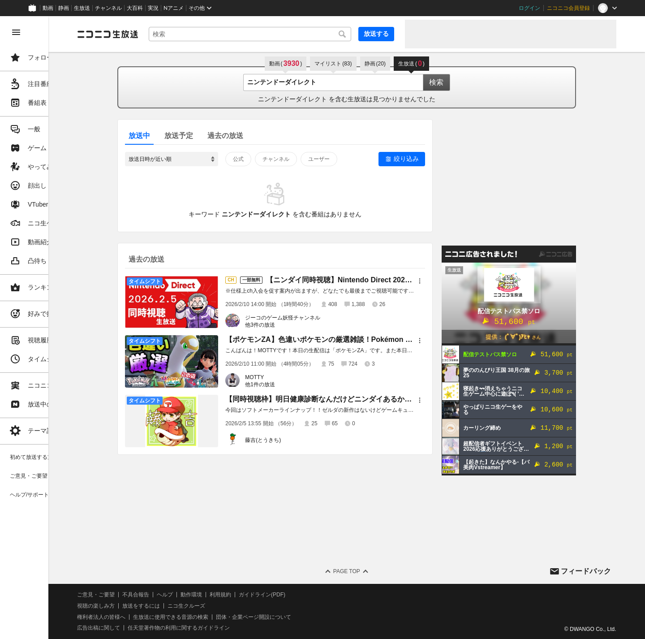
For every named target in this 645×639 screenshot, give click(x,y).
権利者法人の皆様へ (153, 617)
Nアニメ (173, 8)
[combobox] (276, 34)
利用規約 (272, 594)
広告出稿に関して (150, 628)
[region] (50, 327)
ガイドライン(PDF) (314, 594)
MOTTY (280, 377)
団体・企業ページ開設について (305, 617)
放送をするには (193, 606)
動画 (48, 8)
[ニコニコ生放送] (159, 34)
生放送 (82, 8)
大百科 (135, 8)
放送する (376, 33)
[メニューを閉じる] (16, 32)
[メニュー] (445, 281)
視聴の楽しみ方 (148, 606)
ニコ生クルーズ (238, 606)
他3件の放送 (286, 325)
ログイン (529, 8)
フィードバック (586, 571)
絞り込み (432, 158)
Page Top (372, 571)
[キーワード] (276, 34)
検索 (462, 82)
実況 (153, 8)
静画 (63, 8)
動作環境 (243, 594)
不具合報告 (187, 594)
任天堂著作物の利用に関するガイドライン (231, 627)
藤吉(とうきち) (289, 440)
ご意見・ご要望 (148, 595)
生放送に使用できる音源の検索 (222, 617)
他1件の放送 (286, 384)
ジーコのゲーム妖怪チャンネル (308, 318)
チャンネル (108, 8)
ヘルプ (217, 594)
